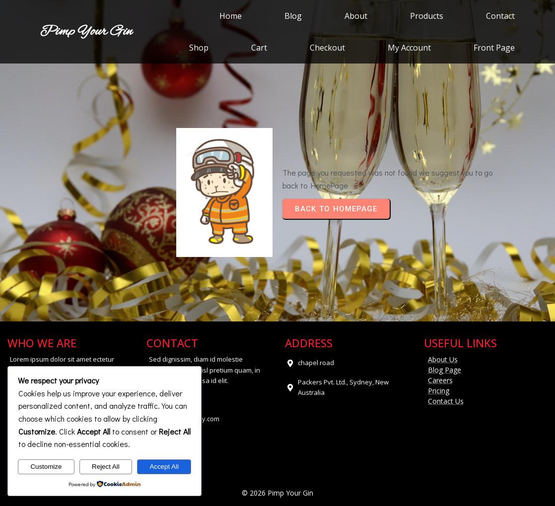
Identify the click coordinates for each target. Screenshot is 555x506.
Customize (46, 466)
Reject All (106, 466)
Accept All (164, 466)
